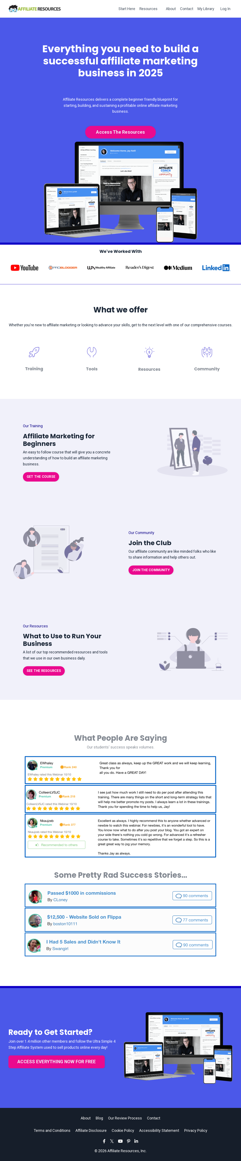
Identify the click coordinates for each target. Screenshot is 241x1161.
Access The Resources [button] (120, 132)
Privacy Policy (195, 1131)
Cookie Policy (123, 1131)
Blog (99, 1119)
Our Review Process (125, 1119)
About (170, 9)
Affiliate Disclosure (91, 1131)
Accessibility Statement (159, 1131)
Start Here (126, 9)
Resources (148, 9)
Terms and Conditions (52, 1131)
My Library (205, 9)
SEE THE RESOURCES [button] (44, 671)
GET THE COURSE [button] (41, 477)
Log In (225, 9)
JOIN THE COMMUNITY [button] (151, 570)
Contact (186, 9)
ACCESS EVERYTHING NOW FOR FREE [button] (56, 1062)
